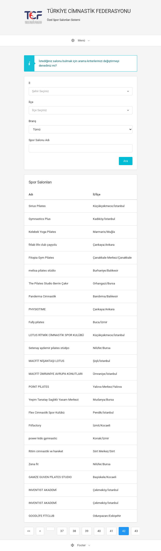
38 (74, 531)
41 (111, 531)
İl (29, 83)
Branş (32, 121)
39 (87, 531)
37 (62, 531)
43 (136, 531)
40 (99, 531)
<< (28, 531)
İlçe (31, 102)
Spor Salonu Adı (39, 140)
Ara (125, 161)
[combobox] (80, 91)
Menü (78, 40)
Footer (79, 545)
